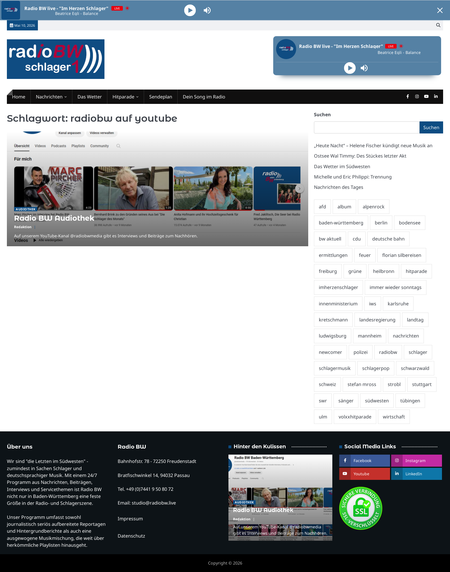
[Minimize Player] (440, 10)
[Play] (190, 10)
